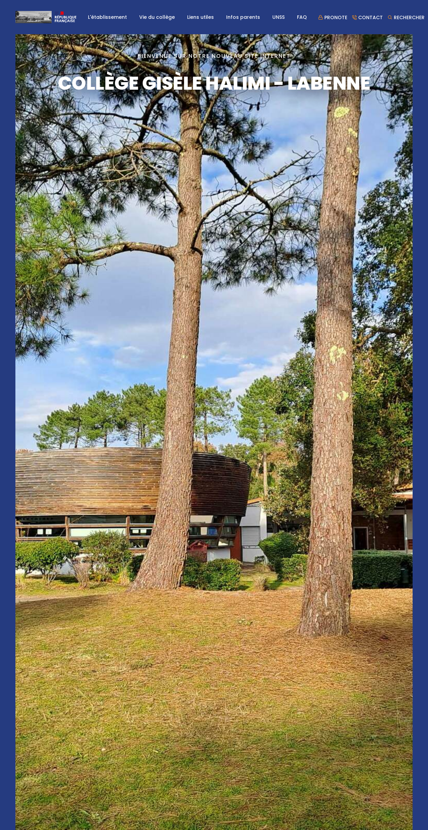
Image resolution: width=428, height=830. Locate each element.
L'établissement (107, 17)
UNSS (278, 17)
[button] (392, 313)
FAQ (302, 17)
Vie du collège (157, 17)
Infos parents (243, 17)
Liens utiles (200, 17)
